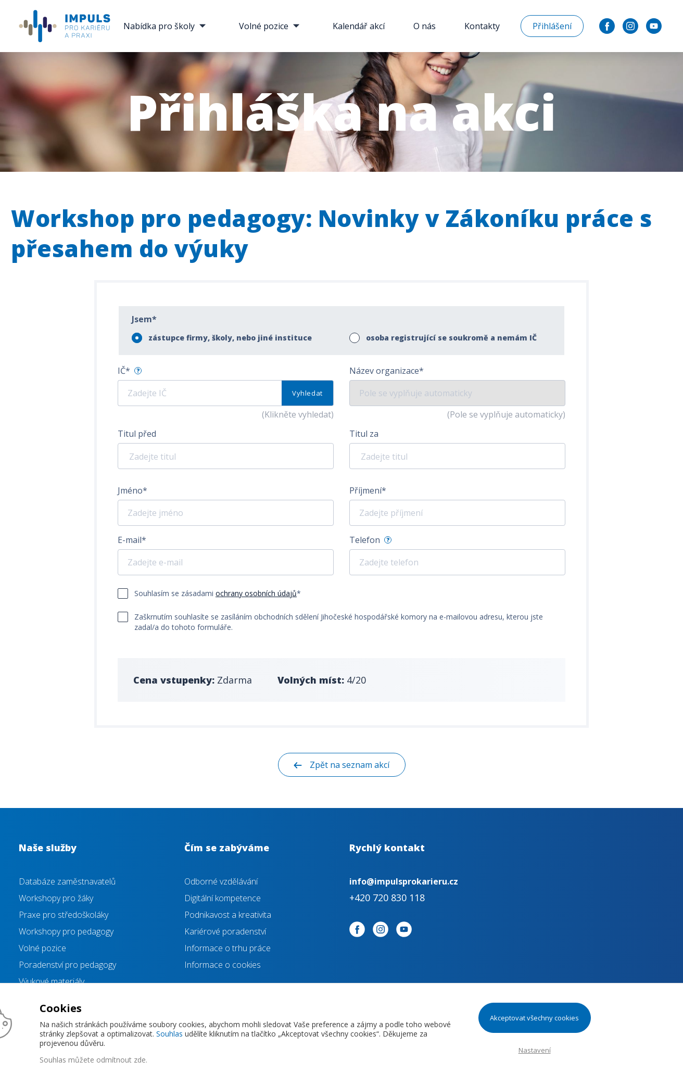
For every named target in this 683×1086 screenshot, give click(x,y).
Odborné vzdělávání (221, 881)
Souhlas (169, 1034)
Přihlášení (552, 26)
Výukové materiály (51, 981)
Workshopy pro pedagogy (66, 931)
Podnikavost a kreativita (227, 914)
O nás (424, 26)
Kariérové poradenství (225, 931)
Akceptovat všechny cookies (534, 1017)
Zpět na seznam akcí (349, 765)
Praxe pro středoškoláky (63, 914)
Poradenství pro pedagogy (67, 964)
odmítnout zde (121, 1060)
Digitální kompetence (222, 898)
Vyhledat (307, 393)
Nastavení (534, 1050)
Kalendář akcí (359, 26)
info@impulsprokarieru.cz (403, 881)
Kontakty (482, 26)
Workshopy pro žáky (56, 898)
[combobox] (226, 456)
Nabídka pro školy (166, 26)
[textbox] (216, 456)
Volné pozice (271, 26)
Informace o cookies (222, 964)
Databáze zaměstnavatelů (67, 881)
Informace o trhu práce (227, 948)
